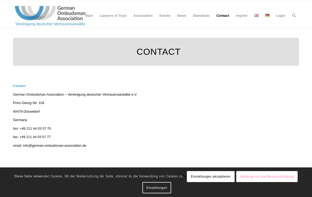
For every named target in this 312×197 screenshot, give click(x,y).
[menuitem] (89, 15)
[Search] (294, 15)
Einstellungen (156, 188)
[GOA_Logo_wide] (50, 15)
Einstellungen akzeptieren (210, 176)
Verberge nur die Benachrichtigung (267, 176)
